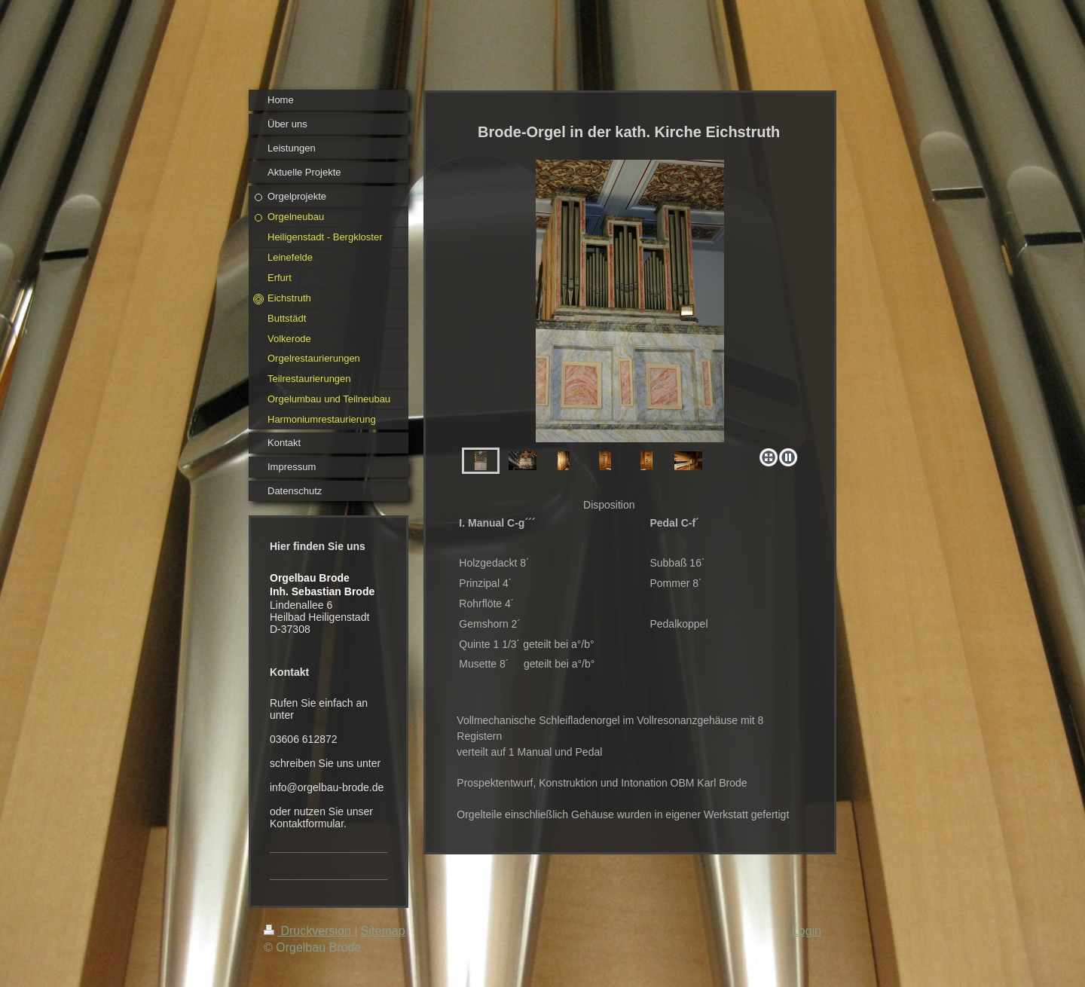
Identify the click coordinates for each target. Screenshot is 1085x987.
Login (806, 930)
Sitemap (383, 930)
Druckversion (309, 930)
